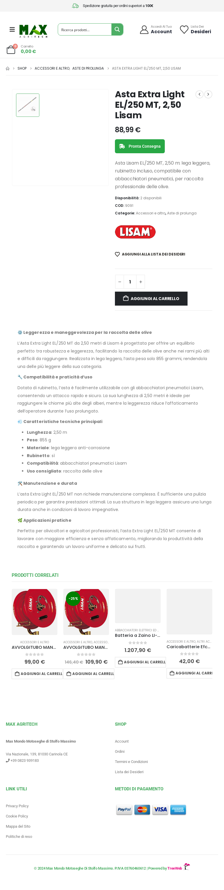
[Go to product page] (34, 612)
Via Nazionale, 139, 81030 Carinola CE (37, 754)
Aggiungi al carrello (155, 299)
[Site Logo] (33, 31)
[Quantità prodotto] (130, 282)
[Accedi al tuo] (155, 29)
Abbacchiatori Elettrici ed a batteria (144, 630)
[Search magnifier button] (117, 29)
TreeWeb (178, 868)
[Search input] (85, 29)
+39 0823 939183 (22, 760)
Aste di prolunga (182, 213)
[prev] (199, 94)
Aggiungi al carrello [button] (42, 673)
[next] (208, 94)
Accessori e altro (150, 213)
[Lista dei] (195, 29)
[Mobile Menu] (12, 29)
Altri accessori (209, 641)
